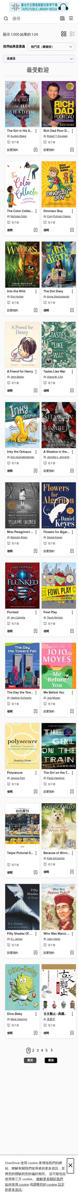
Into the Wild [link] (16, 291)
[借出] (62, 19)
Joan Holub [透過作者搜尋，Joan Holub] (53, 939)
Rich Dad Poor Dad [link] (56, 131)
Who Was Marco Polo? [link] (56, 934)
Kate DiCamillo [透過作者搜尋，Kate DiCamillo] (55, 858)
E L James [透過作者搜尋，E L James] (16, 939)
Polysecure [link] (14, 773)
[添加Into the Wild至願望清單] (35, 310)
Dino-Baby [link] (14, 1014)
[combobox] (30, 19)
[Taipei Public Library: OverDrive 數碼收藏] (39, 7)
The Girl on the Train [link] (56, 773)
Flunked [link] (13, 612)
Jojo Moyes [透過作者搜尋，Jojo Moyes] (53, 698)
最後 (51, 1060)
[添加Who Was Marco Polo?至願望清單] (71, 953)
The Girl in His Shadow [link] (20, 131)
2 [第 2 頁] (33, 1050)
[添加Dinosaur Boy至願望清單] (71, 230)
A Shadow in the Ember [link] (56, 452)
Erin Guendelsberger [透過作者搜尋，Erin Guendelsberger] (22, 457)
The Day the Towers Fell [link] (20, 693)
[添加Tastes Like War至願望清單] (71, 391)
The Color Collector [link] (20, 211)
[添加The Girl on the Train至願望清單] (71, 792)
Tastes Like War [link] (54, 372)
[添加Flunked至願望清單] (35, 631)
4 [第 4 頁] (42, 1050)
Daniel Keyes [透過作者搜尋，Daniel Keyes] (54, 537)
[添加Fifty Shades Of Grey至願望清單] (35, 953)
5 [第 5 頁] (46, 1050)
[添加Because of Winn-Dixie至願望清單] (71, 872)
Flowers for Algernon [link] (56, 532)
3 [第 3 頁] (38, 1050)
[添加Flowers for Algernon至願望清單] (71, 551)
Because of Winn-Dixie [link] (56, 853)
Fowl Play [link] (50, 612)
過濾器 (11, 59)
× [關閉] (70, 1166)
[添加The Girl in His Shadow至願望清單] (35, 150)
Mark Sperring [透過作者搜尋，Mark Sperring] (19, 1019)
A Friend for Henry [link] (20, 372)
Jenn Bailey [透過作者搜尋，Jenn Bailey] (17, 377)
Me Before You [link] (53, 693)
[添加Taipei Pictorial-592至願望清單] (35, 873)
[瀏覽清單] (71, 18)
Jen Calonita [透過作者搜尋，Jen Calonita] (18, 617)
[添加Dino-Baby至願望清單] (35, 1033)
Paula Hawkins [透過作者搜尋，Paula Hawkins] (55, 778)
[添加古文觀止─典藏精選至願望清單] (71, 1033)
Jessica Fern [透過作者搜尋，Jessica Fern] (18, 778)
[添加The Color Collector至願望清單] (35, 230)
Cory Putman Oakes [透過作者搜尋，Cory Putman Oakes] (59, 216)
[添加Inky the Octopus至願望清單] (35, 471)
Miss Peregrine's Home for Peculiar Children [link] (20, 532)
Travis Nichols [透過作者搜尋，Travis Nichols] (55, 617)
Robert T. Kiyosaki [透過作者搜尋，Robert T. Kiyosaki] (57, 136)
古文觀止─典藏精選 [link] (56, 1014)
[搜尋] (6, 18)
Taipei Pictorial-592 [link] (20, 853)
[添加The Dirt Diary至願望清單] (71, 310)
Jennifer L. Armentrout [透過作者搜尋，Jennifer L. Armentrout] (59, 457)
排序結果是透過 (14, 47)
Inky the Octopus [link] (19, 452)
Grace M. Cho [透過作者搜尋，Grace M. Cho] (55, 377)
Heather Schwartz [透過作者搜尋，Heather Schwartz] (21, 698)
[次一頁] (51, 1050)
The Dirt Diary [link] (53, 291)
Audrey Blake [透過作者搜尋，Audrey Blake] (18, 136)
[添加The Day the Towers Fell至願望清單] (35, 711)
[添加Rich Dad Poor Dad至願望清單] (71, 150)
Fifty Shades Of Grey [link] (20, 934)
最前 (30, 1060)
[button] (63, 35)
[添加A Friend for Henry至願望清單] (35, 391)
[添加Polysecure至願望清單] (35, 792)
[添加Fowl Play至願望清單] (71, 631)
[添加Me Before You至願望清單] (71, 711)
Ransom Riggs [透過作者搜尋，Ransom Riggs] (19, 537)
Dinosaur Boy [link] (53, 211)
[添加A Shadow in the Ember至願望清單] (71, 471)
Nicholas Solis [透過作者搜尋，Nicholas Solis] (19, 216)
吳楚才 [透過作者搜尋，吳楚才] (51, 1019)
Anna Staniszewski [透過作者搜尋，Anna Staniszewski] (58, 296)
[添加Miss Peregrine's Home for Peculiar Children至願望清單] (35, 551)
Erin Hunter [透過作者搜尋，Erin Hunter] (17, 296)
